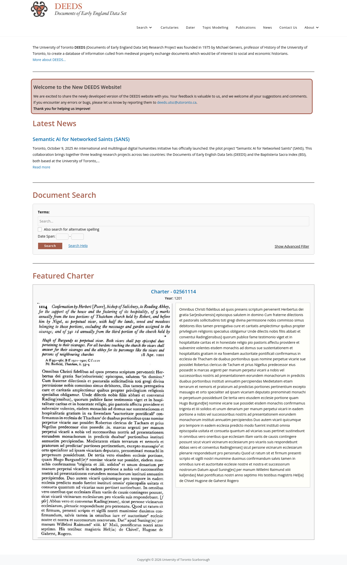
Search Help (78, 245)
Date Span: (46, 236)
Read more (41, 167)
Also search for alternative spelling (71, 229)
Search (50, 246)
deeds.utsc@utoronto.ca (176, 102)
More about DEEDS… (49, 59)
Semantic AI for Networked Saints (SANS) (81, 139)
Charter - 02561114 (173, 291)
